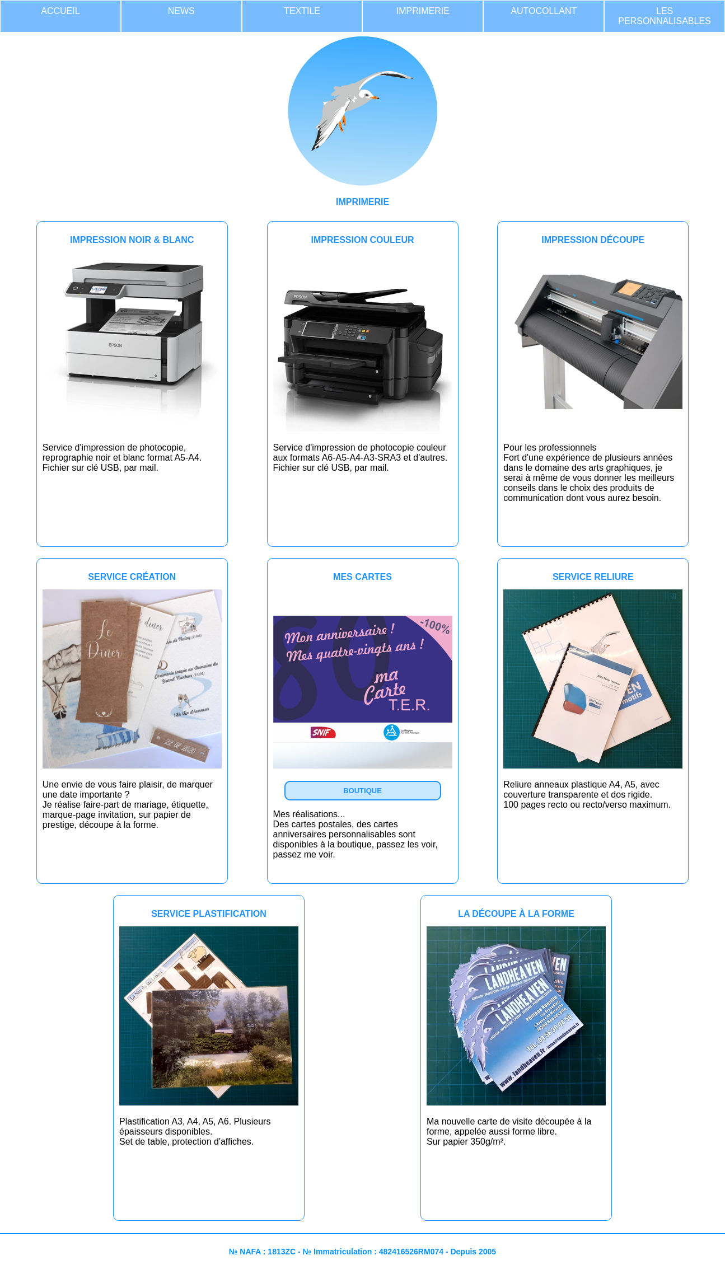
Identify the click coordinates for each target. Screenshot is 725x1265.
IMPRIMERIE (423, 11)
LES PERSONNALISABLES (664, 16)
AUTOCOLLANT (544, 11)
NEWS (181, 11)
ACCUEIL (60, 11)
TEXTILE (302, 11)
